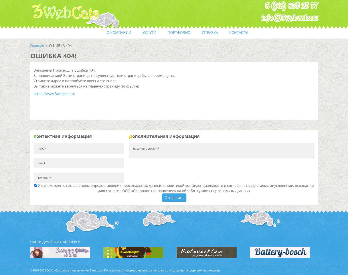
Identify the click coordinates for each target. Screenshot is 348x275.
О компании (119, 32)
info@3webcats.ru (290, 18)
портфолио (179, 32)
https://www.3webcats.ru (54, 93)
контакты (238, 32)
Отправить (174, 197)
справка (210, 32)
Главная (37, 45)
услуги (149, 32)
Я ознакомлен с (174, 188)
